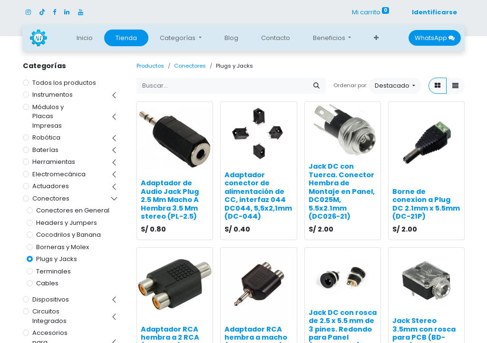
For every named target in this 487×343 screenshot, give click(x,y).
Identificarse (434, 12)
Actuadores (50, 186)
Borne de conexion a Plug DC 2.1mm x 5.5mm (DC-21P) (426, 204)
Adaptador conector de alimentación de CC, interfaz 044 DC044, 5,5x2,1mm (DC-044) (258, 196)
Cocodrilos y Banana (68, 234)
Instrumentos (52, 94)
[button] (376, 38)
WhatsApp (435, 37)
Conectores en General (72, 210)
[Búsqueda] (316, 86)
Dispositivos (50, 299)
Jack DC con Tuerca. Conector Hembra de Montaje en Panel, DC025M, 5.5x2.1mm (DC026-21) (342, 191)
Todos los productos (64, 82)
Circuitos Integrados (49, 316)
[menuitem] (84, 38)
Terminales (53, 271)
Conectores (50, 198)
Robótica (46, 137)
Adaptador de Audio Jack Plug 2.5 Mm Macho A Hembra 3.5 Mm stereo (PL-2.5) (170, 199)
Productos (150, 66)
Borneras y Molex (62, 247)
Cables (47, 283)
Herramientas (53, 161)
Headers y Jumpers (66, 222)
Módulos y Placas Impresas (48, 116)
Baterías (45, 149)
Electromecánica (59, 174)
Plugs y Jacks (56, 258)
